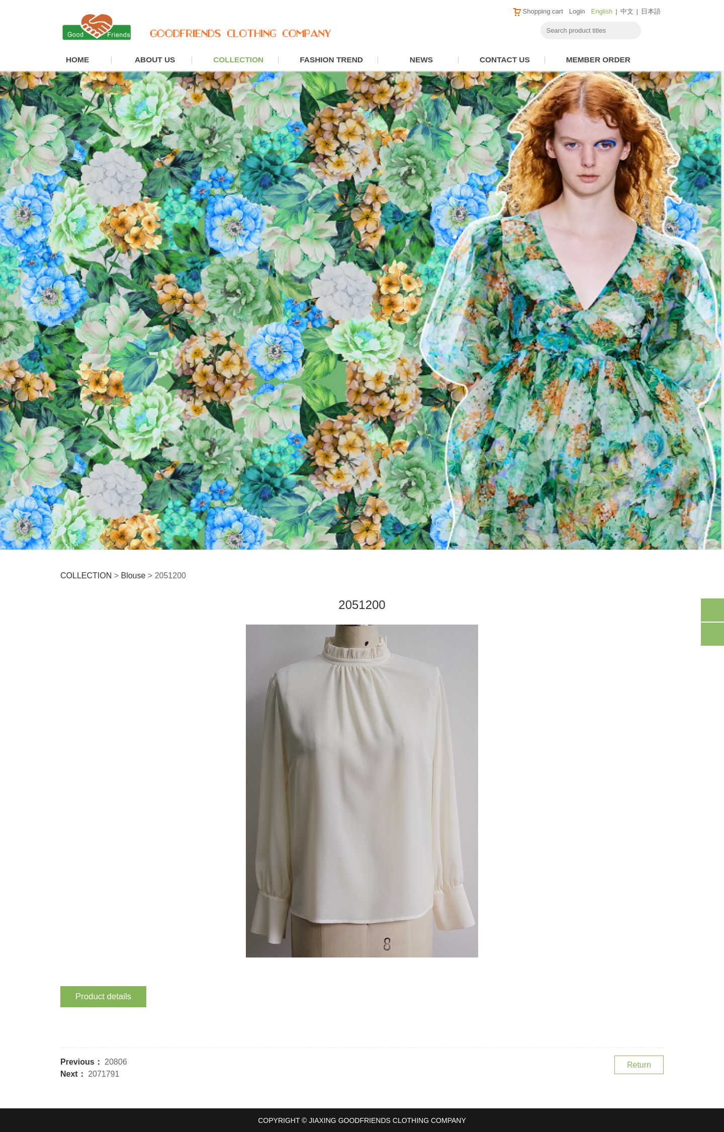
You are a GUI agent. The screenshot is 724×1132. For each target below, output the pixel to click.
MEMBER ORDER (598, 59)
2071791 (103, 1074)
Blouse (133, 575)
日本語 (651, 11)
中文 (627, 11)
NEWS (421, 59)
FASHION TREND (331, 59)
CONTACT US (505, 59)
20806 (116, 1062)
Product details (103, 996)
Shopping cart (537, 11)
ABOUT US (155, 59)
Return (639, 1065)
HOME (77, 59)
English (602, 11)
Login (577, 11)
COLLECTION (238, 59)
